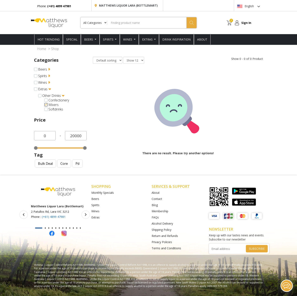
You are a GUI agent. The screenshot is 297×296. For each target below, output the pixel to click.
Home (41, 48)
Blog (155, 205)
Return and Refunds (165, 236)
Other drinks (51, 95)
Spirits (108, 39)
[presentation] (23, 215)
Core (64, 163)
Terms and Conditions (166, 248)
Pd (77, 163)
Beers (89, 39)
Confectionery (58, 100)
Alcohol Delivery (162, 223)
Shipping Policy (161, 230)
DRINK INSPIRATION (176, 39)
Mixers (53, 104)
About (156, 193)
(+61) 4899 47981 (54, 217)
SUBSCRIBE (257, 249)
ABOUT (202, 39)
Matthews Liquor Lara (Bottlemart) (128, 5)
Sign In (246, 23)
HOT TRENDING (49, 39)
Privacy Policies (162, 242)
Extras (147, 39)
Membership (160, 211)
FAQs (155, 217)
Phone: (54, 6)
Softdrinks (55, 109)
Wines (128, 39)
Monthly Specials (102, 193)
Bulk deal (45, 163)
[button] (38, 228)
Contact (157, 199)
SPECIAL (72, 39)
